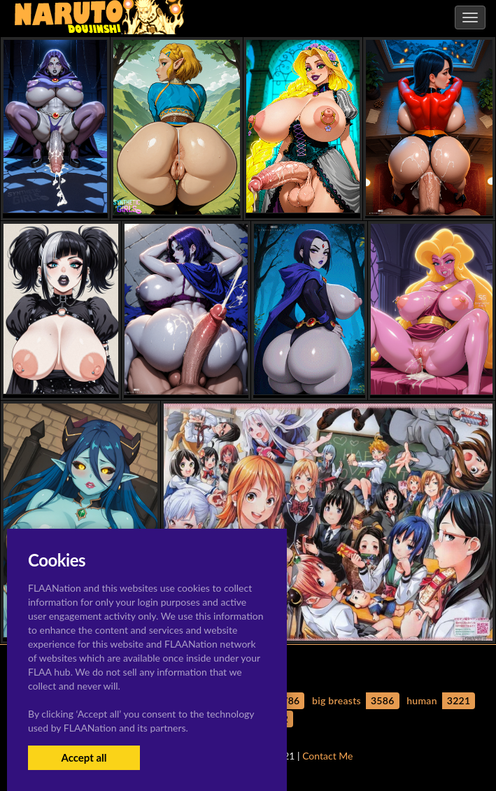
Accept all (83, 757)
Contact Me (327, 756)
